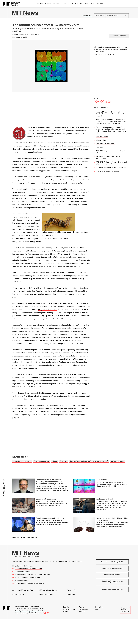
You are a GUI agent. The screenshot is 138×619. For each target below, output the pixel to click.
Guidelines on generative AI (112, 589)
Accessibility (24, 613)
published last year (59, 248)
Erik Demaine (101, 140)
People (29, 611)
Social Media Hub (34, 613)
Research (48, 4)
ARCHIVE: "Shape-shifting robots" (108, 171)
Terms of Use (71, 590)
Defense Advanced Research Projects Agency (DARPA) (89, 461)
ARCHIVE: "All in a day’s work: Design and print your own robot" (111, 163)
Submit (126, 16)
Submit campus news (112, 575)
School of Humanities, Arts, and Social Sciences (32, 574)
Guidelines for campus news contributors (112, 582)
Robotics (54, 461)
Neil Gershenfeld (102, 136)
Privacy (17, 613)
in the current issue (20, 328)
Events (24, 611)
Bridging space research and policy (50, 518)
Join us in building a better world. (125, 609)
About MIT (100, 4)
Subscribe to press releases (112, 568)
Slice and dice (101, 480)
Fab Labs (99, 147)
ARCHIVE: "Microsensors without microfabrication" (108, 157)
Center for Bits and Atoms (105, 144)
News (86, 4)
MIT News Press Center (48, 590)
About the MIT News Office (22, 590)
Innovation (56, 4)
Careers (34, 611)
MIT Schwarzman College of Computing (29, 583)
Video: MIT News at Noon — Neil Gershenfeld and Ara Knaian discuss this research (111, 114)
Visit (16, 611)
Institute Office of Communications (70, 561)
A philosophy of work (104, 499)
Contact (40, 611)
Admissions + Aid (67, 4)
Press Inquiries (18, 594)
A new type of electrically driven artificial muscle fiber (112, 519)
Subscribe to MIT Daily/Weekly (112, 562)
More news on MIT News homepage (25, 537)
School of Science (21, 580)
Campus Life (79, 4)
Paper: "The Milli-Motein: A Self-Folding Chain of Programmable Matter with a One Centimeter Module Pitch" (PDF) (111, 121)
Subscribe (88, 15)
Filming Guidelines (46, 594)
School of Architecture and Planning (28, 568)
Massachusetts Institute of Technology (27, 606)
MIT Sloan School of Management (27, 577)
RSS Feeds (71, 594)
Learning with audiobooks (46, 499)
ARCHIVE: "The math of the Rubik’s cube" (111, 167)
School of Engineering (23, 571)
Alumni (92, 4)
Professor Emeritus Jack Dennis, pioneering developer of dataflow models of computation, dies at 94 (49, 482)
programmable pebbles (47, 309)
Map (19, 611)
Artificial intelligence (117, 461)
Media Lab (63, 461)
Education (39, 4)
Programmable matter (41, 461)
